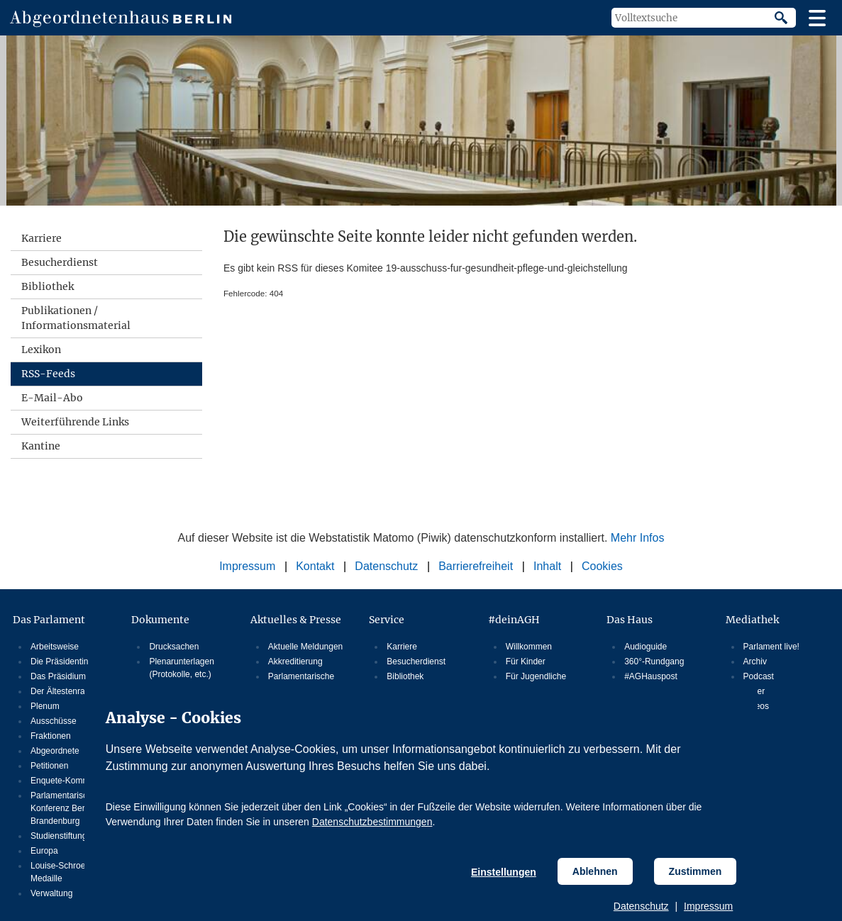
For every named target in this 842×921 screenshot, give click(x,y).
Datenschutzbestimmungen (372, 821)
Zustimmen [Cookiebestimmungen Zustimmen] (695, 871)
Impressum (708, 906)
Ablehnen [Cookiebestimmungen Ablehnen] (595, 871)
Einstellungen (503, 872)
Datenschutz (641, 906)
